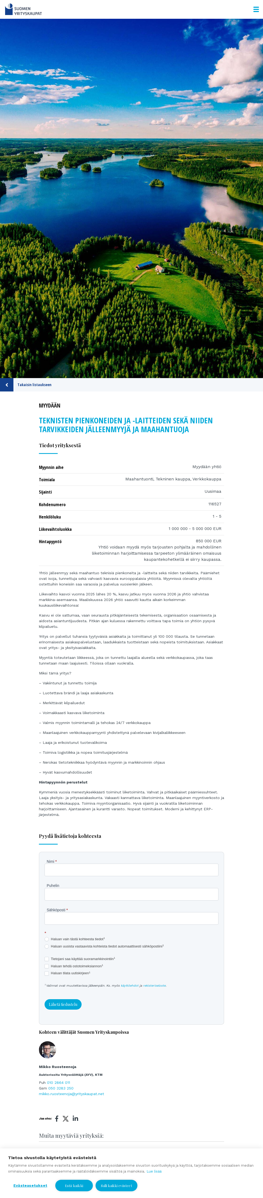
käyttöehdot (129, 985)
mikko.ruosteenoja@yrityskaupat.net (71, 1094)
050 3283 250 (61, 1088)
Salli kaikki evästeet (116, 1185)
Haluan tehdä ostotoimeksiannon (74, 966)
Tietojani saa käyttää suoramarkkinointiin (80, 959)
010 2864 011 (58, 1082)
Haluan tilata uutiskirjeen (67, 973)
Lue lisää (154, 1171)
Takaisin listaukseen (26, 384)
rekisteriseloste (154, 985)
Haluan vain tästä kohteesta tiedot (75, 939)
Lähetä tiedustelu (63, 1004)
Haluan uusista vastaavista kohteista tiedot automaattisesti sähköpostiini (104, 946)
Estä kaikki (74, 1185)
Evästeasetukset (30, 1185)
